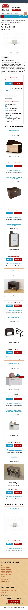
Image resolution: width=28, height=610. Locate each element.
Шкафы (3, 576)
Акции (2, 565)
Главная (3, 20)
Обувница (14, 457)
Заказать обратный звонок (15, 90)
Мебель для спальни (6, 569)
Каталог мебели (10, 20)
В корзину (18, 83)
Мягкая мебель (4, 579)
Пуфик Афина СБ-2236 (14, 317)
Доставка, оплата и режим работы (9, 590)
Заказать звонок (16, 9)
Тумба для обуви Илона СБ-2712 (14, 224)
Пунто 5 (14, 270)
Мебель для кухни (5, 567)
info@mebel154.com (6, 595)
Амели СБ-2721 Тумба (14, 363)
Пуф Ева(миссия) (14, 508)
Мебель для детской (6, 574)
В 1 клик (8, 83)
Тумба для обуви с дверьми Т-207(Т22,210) (14, 178)
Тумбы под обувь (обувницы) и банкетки (11, 22)
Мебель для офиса (5, 581)
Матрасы (3, 577)
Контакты (3, 592)
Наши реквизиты (5, 593)
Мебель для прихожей (20, 20)
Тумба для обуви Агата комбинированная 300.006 (14, 411)
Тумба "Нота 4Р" (14, 130)
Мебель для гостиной (6, 571)
